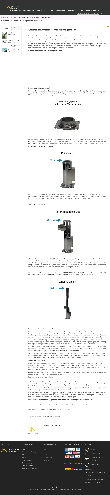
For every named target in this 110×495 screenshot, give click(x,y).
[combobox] (88, 13)
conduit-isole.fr (45, 409)
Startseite (4, 17)
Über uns (5, 444)
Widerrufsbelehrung (29, 468)
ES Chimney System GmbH (54, 416)
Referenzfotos (27, 460)
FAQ (23, 449)
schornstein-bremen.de (34, 409)
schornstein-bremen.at (55, 409)
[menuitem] (23, 10)
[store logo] (13, 7)
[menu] (55, 10)
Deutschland (89, 472)
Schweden (100, 479)
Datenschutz (48, 460)
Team (46, 452)
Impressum (48, 457)
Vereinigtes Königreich (93, 482)
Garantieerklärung (28, 466)
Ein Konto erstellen (96, 2)
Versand (25, 457)
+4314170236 (95, 449)
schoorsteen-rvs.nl (66, 409)
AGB (45, 455)
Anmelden (82, 2)
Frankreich (101, 472)
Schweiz (88, 476)
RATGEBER (13, 17)
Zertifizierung (27, 463)
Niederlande (89, 479)
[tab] (55, 10)
